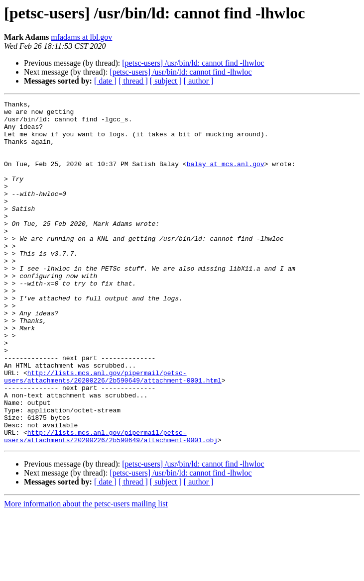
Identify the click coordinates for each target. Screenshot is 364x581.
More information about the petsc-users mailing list (86, 572)
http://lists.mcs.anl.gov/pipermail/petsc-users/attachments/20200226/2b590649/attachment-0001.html (113, 432)
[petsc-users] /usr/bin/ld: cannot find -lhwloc (193, 63)
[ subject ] (166, 81)
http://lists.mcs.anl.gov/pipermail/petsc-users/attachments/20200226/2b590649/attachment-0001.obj (111, 504)
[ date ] (105, 81)
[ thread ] (133, 81)
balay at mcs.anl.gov (225, 177)
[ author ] (199, 81)
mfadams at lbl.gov (81, 37)
